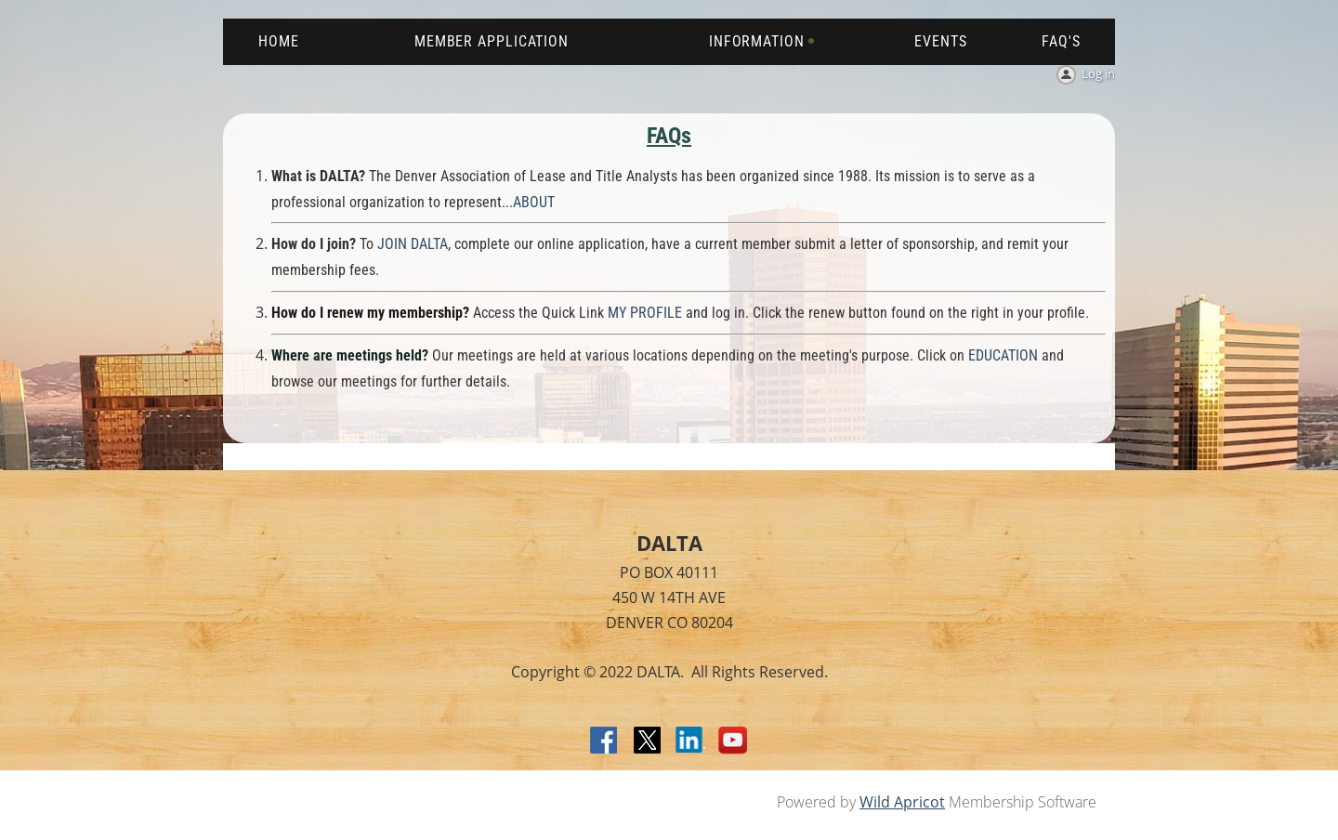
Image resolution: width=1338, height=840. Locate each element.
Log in (1098, 73)
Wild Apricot (902, 802)
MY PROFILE (645, 313)
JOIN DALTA (412, 244)
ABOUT (534, 202)
